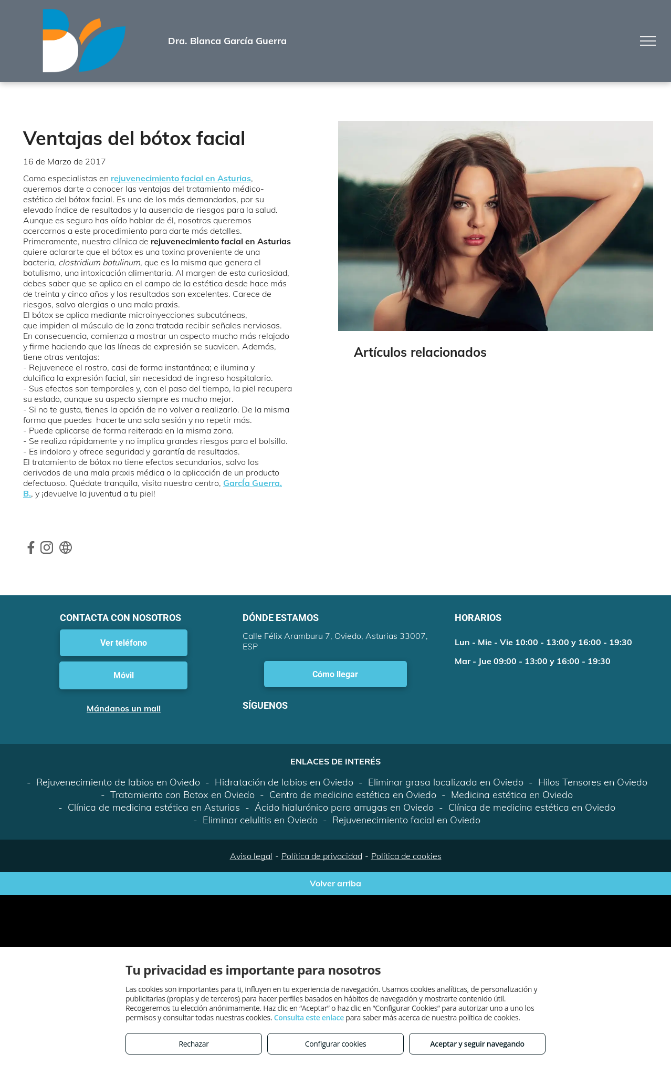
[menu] (648, 41)
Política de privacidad (321, 856)
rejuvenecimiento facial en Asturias (181, 178)
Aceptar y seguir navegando (477, 1044)
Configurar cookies (335, 1044)
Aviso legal (251, 856)
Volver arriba (335, 883)
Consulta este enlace (309, 1017)
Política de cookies (406, 856)
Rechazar (193, 1044)
